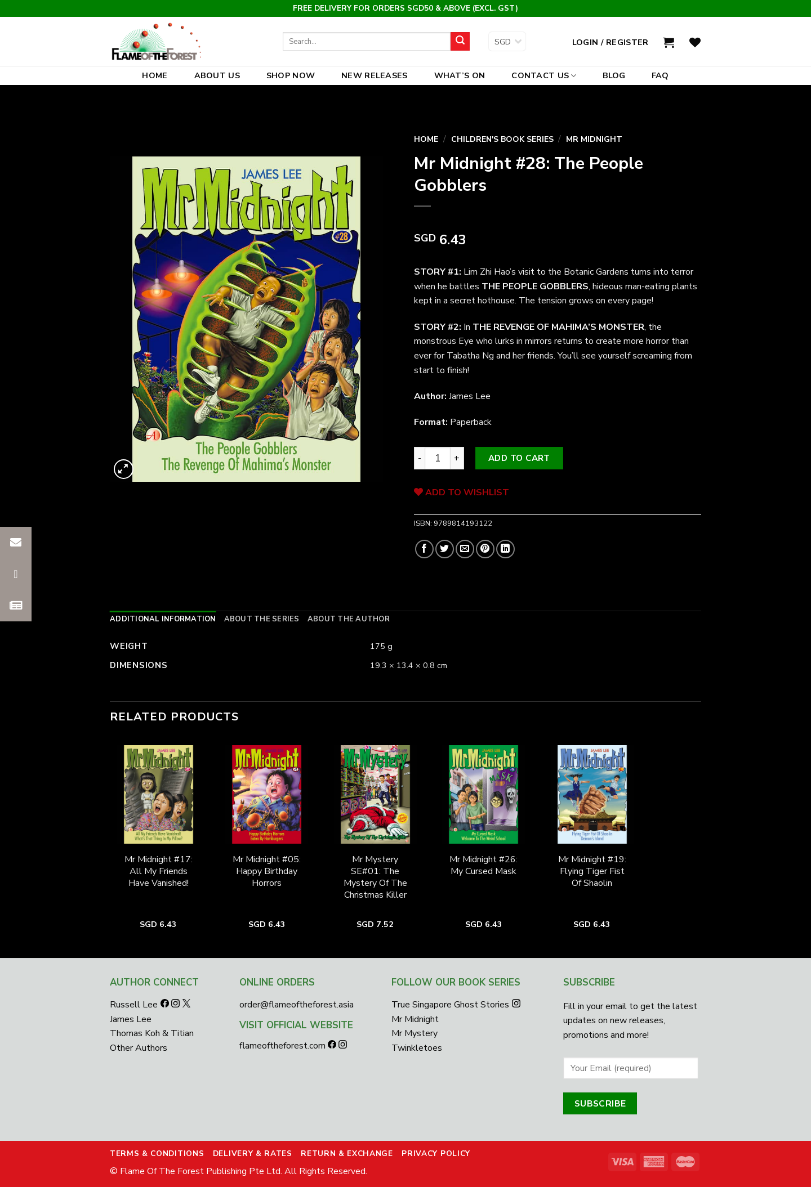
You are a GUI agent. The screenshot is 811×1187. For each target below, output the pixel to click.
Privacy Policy (436, 1153)
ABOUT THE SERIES (262, 619)
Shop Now (290, 75)
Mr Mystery (414, 1033)
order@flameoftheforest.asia (296, 1004)
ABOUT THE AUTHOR (349, 619)
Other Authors (138, 1048)
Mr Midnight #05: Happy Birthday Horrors (267, 871)
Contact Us (543, 75)
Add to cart (519, 458)
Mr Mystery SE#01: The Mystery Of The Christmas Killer (375, 877)
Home (154, 75)
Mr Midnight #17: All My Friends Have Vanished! (158, 871)
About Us (217, 75)
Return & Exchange (347, 1153)
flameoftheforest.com (283, 1046)
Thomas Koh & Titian (152, 1033)
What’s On (459, 75)
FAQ (660, 75)
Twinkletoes (416, 1048)
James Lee (130, 1019)
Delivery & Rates (252, 1153)
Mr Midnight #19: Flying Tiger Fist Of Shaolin (592, 871)
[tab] (163, 619)
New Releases (374, 75)
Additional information (163, 619)
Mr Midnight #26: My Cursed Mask (483, 865)
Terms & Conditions (157, 1153)
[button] (16, 605)
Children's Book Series (502, 139)
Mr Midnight (594, 139)
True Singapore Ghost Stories (450, 1004)
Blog (614, 75)
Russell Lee (135, 1004)
